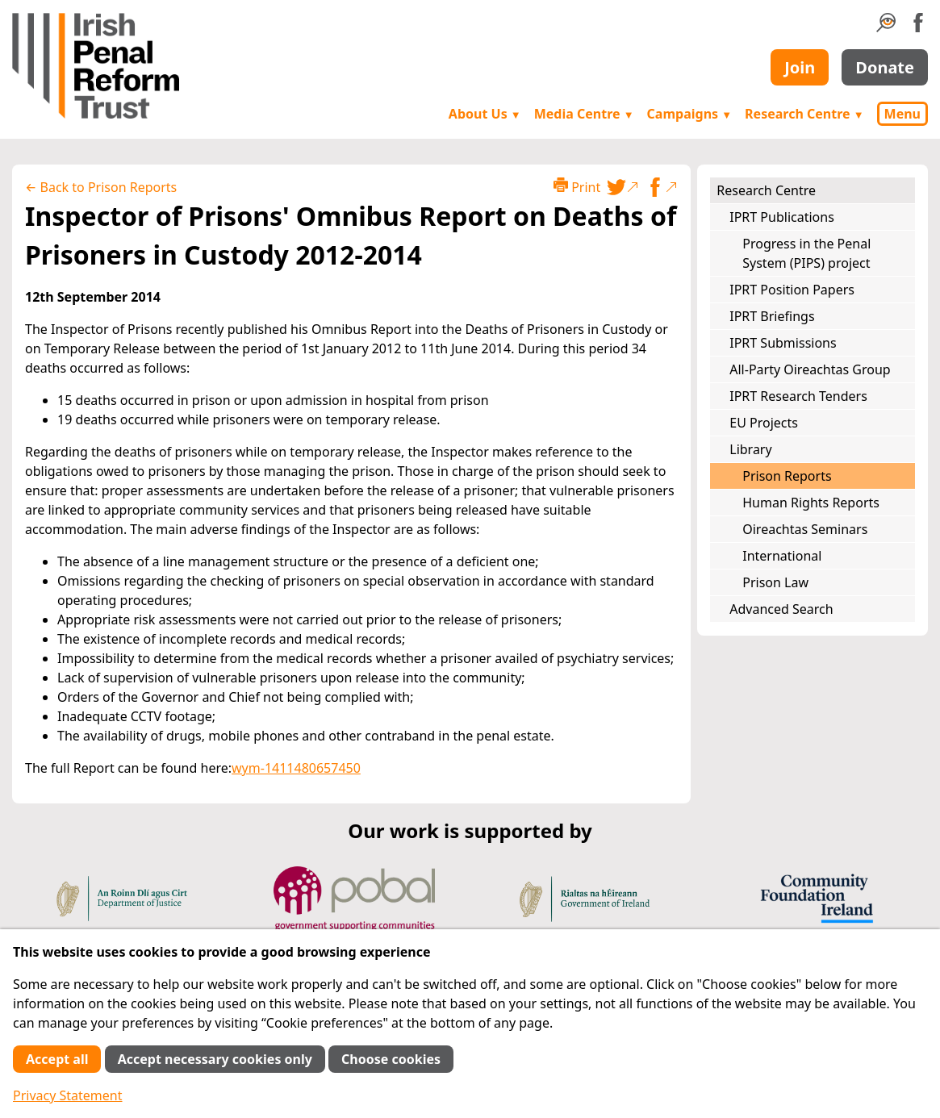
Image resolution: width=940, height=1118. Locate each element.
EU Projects (763, 423)
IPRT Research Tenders (798, 396)
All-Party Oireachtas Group (809, 369)
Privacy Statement (68, 1095)
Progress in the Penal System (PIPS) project (806, 253)
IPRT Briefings (771, 316)
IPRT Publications (781, 217)
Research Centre (804, 114)
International (781, 556)
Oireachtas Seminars (804, 529)
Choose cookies (391, 1059)
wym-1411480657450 (296, 768)
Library (750, 449)
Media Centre (584, 114)
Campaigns (690, 114)
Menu (902, 114)
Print (577, 186)
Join (799, 67)
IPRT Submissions (782, 343)
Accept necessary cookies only (215, 1059)
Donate (884, 67)
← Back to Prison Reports (101, 187)
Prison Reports (786, 476)
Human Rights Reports (810, 502)
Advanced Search (781, 609)
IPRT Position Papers (791, 289)
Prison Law (775, 582)
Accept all (57, 1059)
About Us (485, 114)
